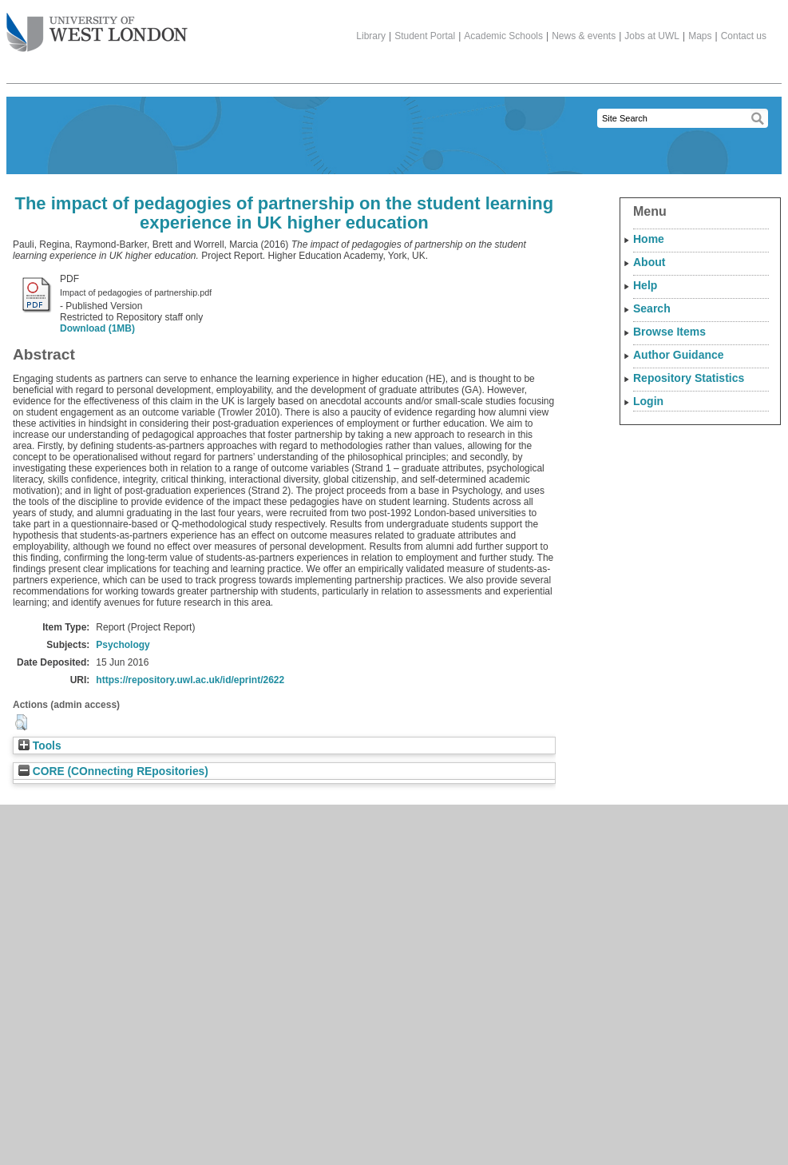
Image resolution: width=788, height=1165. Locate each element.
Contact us (743, 36)
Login (648, 401)
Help (645, 285)
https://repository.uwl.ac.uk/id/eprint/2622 (190, 680)
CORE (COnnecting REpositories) (113, 771)
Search (652, 308)
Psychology (122, 644)
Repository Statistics (688, 378)
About (649, 262)
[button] (21, 722)
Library (371, 36)
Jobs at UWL (651, 36)
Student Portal (424, 36)
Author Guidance (678, 354)
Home (648, 239)
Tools (39, 746)
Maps (699, 36)
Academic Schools (503, 36)
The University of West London (97, 26)
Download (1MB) (97, 328)
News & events (584, 36)
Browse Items (669, 331)
